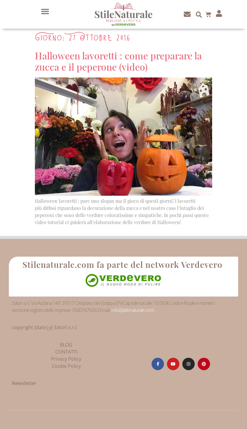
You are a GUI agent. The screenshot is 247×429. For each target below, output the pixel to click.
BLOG (66, 344)
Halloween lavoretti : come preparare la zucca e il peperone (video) (118, 61)
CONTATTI (66, 352)
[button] (45, 11)
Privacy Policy (66, 359)
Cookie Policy (66, 366)
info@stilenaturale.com (132, 310)
